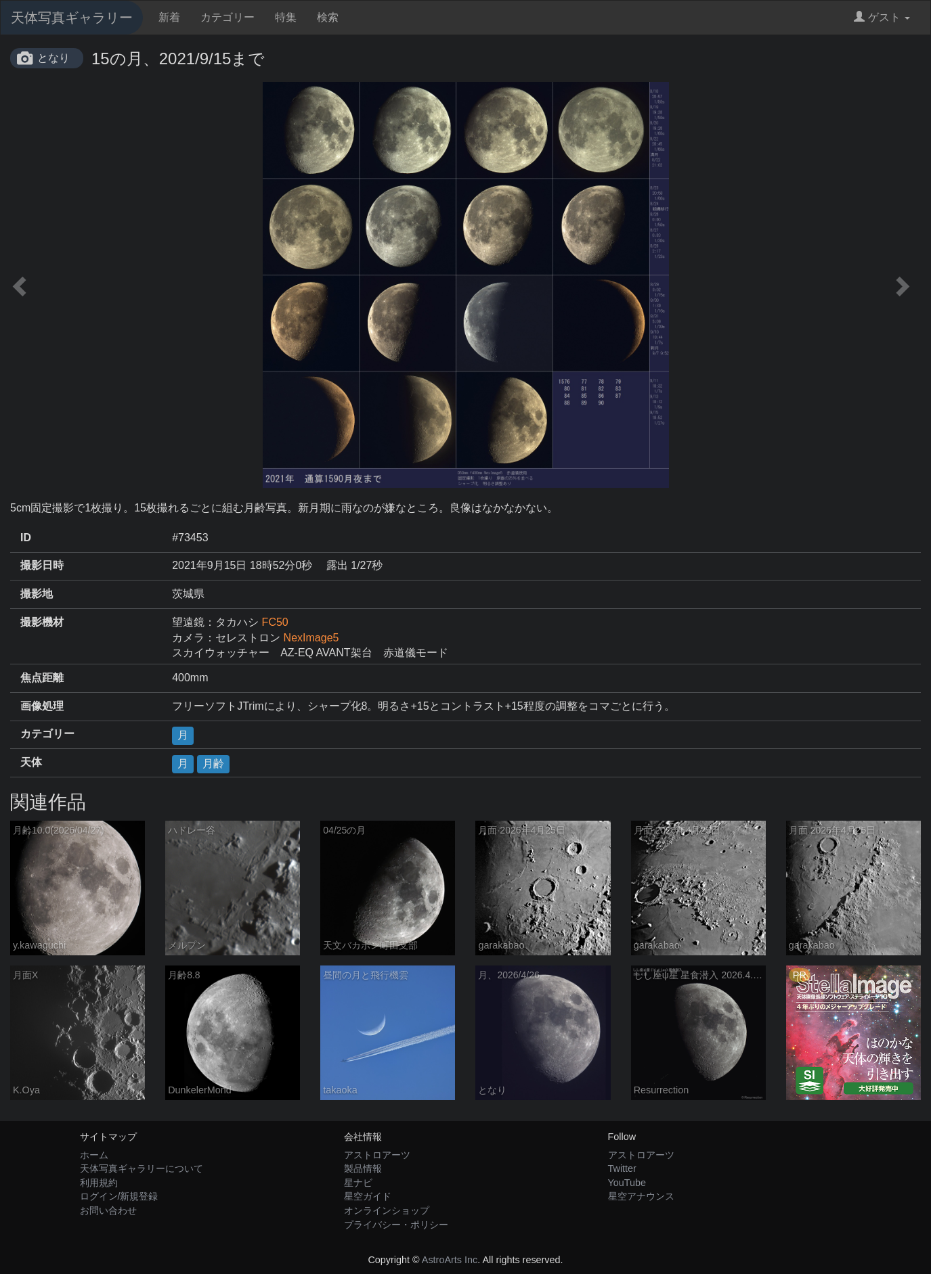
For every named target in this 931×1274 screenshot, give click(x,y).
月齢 (213, 763)
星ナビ (358, 1182)
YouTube (627, 1182)
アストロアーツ (377, 1155)
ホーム (94, 1155)
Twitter (622, 1168)
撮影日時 (42, 565)
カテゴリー (227, 17)
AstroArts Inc (449, 1259)
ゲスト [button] (882, 17)
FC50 (275, 622)
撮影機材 (42, 622)
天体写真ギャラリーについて (141, 1168)
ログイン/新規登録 (119, 1196)
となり (53, 58)
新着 (169, 17)
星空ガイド (367, 1196)
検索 (328, 17)
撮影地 (36, 593)
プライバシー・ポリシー (396, 1224)
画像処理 (42, 706)
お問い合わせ (108, 1210)
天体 (31, 762)
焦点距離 (42, 677)
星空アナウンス (641, 1196)
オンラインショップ (386, 1210)
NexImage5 (311, 637)
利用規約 (99, 1182)
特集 (286, 17)
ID (25, 537)
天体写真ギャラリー (72, 17)
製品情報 (363, 1168)
